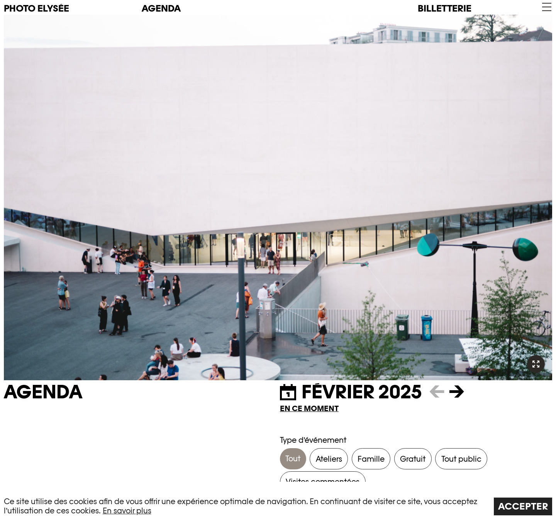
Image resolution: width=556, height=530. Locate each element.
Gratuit (412, 459)
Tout (292, 458)
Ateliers (329, 459)
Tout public (461, 459)
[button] (546, 7)
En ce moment (309, 408)
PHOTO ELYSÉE (36, 8)
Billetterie (444, 8)
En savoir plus (127, 510)
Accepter (523, 506)
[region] (278, 506)
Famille (371, 459)
